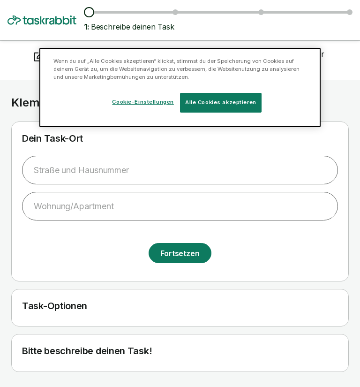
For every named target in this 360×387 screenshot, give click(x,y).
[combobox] (180, 170)
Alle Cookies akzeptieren (220, 102)
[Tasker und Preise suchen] (175, 12)
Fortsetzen (180, 253)
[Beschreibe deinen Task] (89, 12)
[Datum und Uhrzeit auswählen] (261, 12)
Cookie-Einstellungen (142, 102)
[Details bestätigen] (349, 12)
